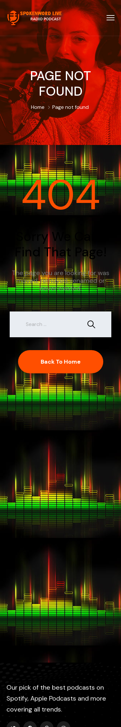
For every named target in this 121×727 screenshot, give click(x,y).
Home (38, 107)
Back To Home (61, 362)
